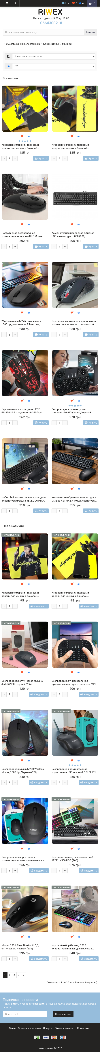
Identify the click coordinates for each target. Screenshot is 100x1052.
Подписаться (63, 1014)
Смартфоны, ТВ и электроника (23, 44)
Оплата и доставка (29, 1028)
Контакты (83, 1028)
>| (23, 975)
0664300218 (51, 23)
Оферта (47, 1028)
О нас (12, 1028)
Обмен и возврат (64, 1028)
